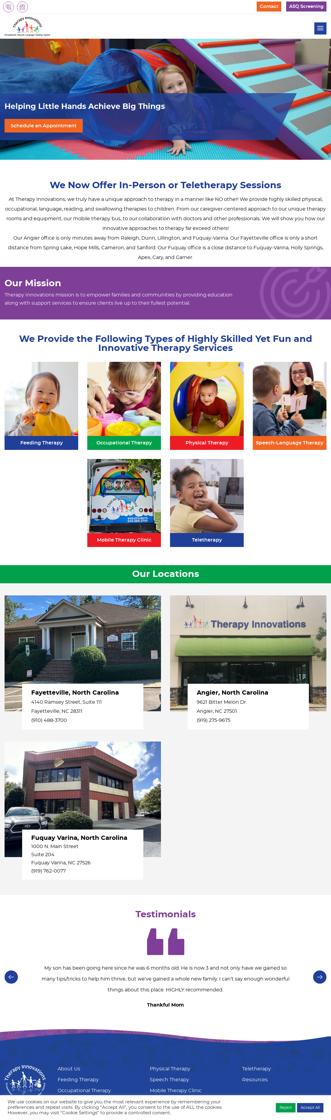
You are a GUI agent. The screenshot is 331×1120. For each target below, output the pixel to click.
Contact (269, 6)
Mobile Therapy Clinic (176, 1090)
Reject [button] (285, 1108)
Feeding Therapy (78, 1079)
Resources (255, 1079)
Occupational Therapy (84, 1090)
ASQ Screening (306, 6)
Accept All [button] (310, 1108)
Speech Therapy (169, 1079)
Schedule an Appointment (44, 125)
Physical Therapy (170, 1068)
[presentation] (319, 976)
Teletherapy (256, 1068)
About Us (69, 1068)
